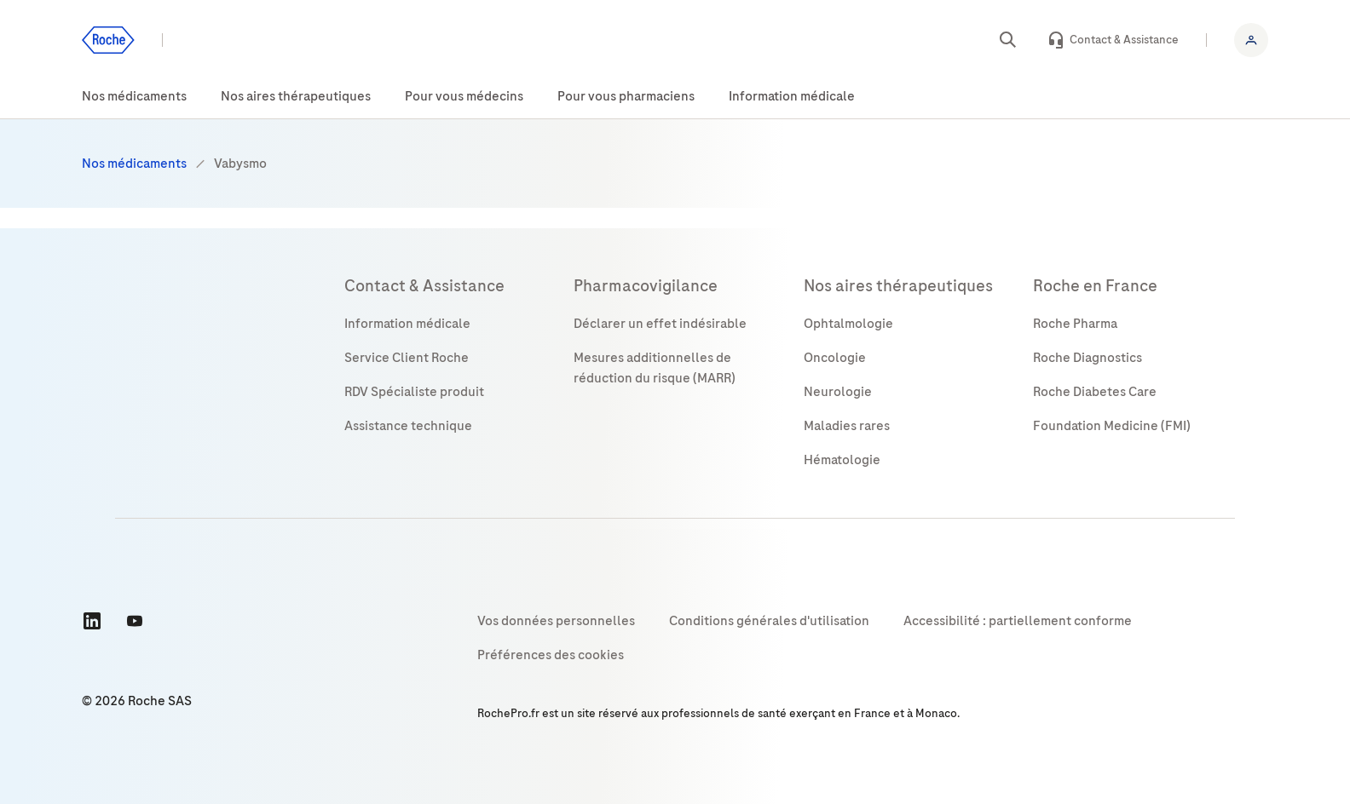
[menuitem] (134, 97)
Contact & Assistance (1124, 40)
